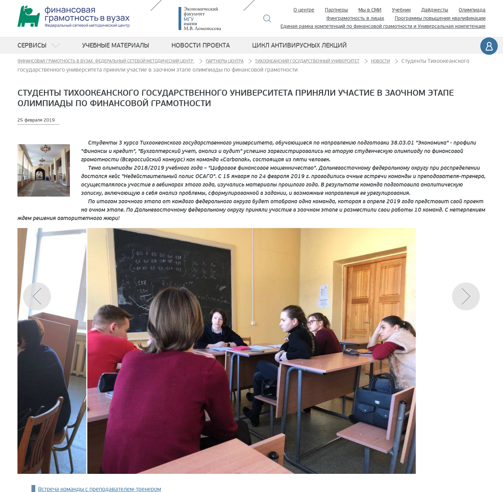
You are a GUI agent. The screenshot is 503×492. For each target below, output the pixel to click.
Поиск (267, 18)
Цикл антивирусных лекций (299, 45)
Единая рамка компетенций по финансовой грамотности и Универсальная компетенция (383, 26)
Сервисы (31, 45)
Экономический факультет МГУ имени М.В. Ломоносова (210, 18)
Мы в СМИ (369, 10)
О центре (303, 10)
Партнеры (336, 10)
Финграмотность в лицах (355, 18)
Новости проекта (201, 45)
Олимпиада (472, 10)
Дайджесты (434, 10)
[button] (466, 296)
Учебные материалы (115, 45)
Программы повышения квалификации (440, 18)
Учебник (401, 10)
